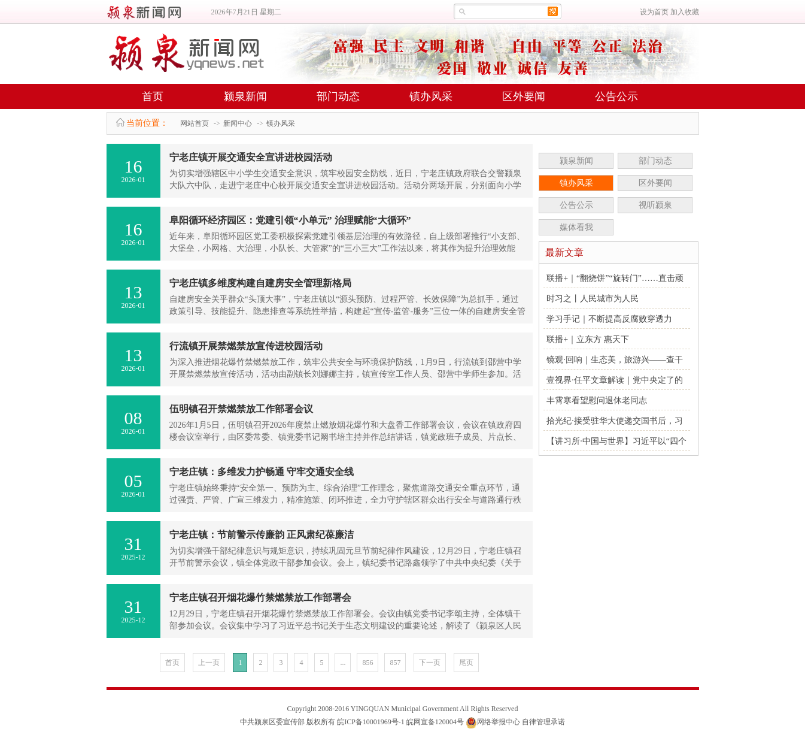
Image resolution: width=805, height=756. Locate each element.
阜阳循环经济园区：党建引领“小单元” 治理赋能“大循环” (290, 220)
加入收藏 (684, 12)
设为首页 (654, 12)
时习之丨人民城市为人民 (592, 298)
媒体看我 (576, 227)
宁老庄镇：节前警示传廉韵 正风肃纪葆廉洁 (261, 535)
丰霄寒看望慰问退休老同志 (596, 400)
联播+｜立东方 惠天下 (587, 339)
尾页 (466, 662)
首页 (152, 96)
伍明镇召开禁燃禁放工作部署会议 (241, 409)
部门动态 (338, 96)
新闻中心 (237, 123)
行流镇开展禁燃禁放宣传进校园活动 (246, 346)
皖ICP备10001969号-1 (371, 722)
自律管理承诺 (543, 722)
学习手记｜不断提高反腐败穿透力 (609, 319)
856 (367, 662)
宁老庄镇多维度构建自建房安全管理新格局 (260, 283)
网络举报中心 (498, 722)
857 (395, 662)
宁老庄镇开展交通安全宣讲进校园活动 (250, 157)
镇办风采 (430, 96)
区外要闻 (523, 96)
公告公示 (616, 96)
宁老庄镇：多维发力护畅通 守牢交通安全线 (261, 472)
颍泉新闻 (245, 96)
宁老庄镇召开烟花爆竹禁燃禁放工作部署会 (260, 597)
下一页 (430, 662)
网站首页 (194, 123)
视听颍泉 (655, 205)
